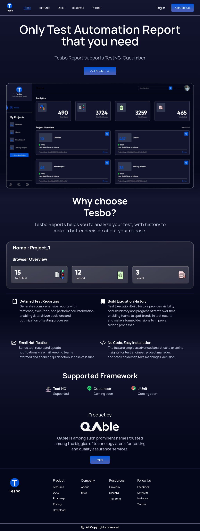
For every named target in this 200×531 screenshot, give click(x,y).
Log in (160, 8)
